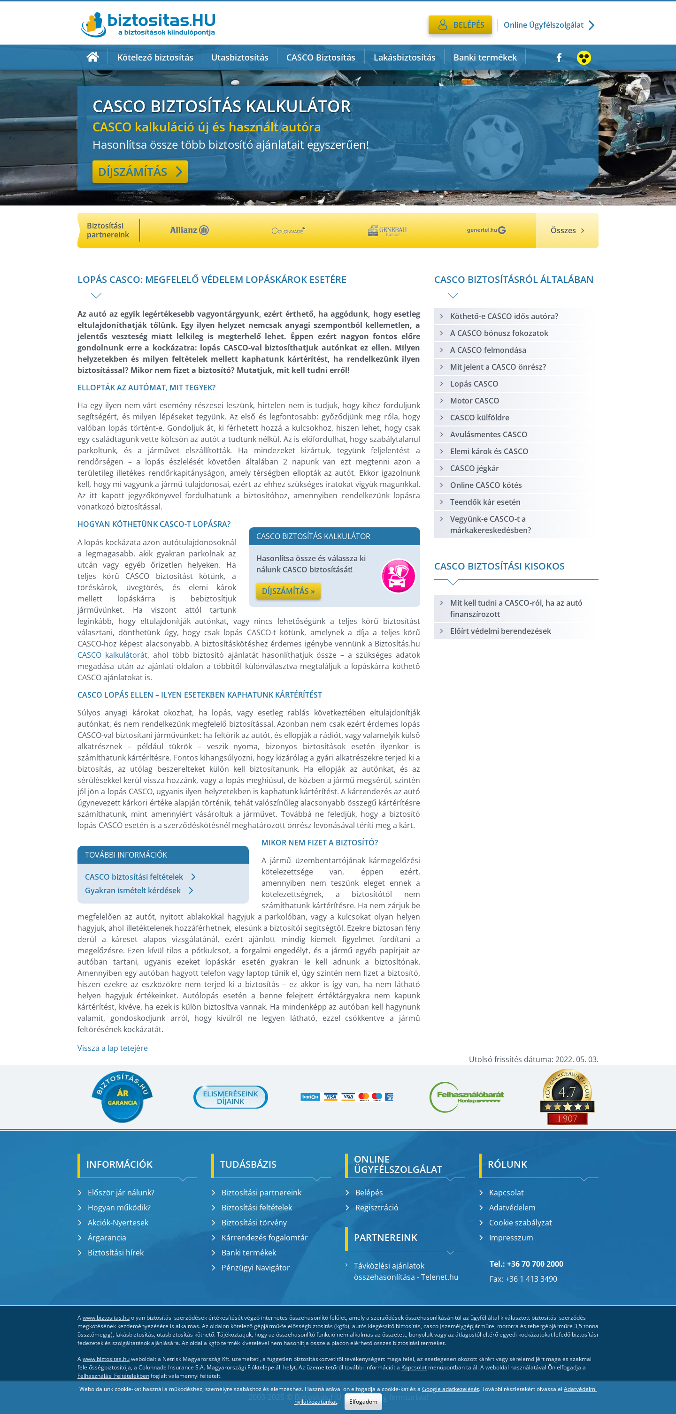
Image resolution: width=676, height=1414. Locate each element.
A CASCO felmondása (482, 350)
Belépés (364, 1192)
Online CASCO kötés (480, 485)
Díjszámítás (140, 171)
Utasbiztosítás (240, 57)
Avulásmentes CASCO (483, 434)
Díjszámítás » (288, 591)
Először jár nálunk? (115, 1192)
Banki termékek (485, 57)
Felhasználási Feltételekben (113, 1376)
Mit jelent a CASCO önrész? (492, 367)
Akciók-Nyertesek (112, 1222)
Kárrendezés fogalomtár (259, 1237)
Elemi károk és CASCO (484, 451)
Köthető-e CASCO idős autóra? (498, 316)
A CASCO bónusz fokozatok (493, 333)
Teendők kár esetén (480, 502)
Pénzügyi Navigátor (250, 1267)
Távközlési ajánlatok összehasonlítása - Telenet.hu (402, 1271)
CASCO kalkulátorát (112, 655)
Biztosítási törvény (249, 1222)
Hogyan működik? (114, 1207)
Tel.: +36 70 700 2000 (526, 1264)
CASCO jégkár (469, 468)
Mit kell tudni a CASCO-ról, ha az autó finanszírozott (511, 608)
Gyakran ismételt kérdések (139, 890)
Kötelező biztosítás (155, 57)
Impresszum (506, 1237)
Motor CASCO (469, 400)
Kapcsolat (501, 1192)
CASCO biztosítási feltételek (140, 877)
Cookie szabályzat (515, 1222)
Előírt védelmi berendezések (495, 631)
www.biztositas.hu (106, 1318)
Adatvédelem (507, 1207)
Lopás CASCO (469, 384)
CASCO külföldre (474, 417)
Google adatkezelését (450, 1389)
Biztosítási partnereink (256, 1192)
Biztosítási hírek (110, 1252)
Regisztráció (372, 1207)
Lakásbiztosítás (405, 57)
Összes (567, 230)
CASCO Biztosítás (320, 57)
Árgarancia (101, 1237)
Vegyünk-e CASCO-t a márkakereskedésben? (485, 524)
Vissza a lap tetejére (112, 1048)
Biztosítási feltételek (251, 1207)
